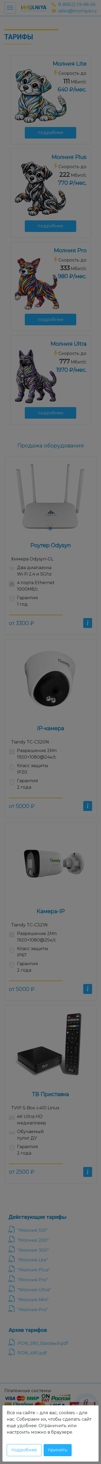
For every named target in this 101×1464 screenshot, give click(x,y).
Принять (57, 1449)
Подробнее (24, 1449)
